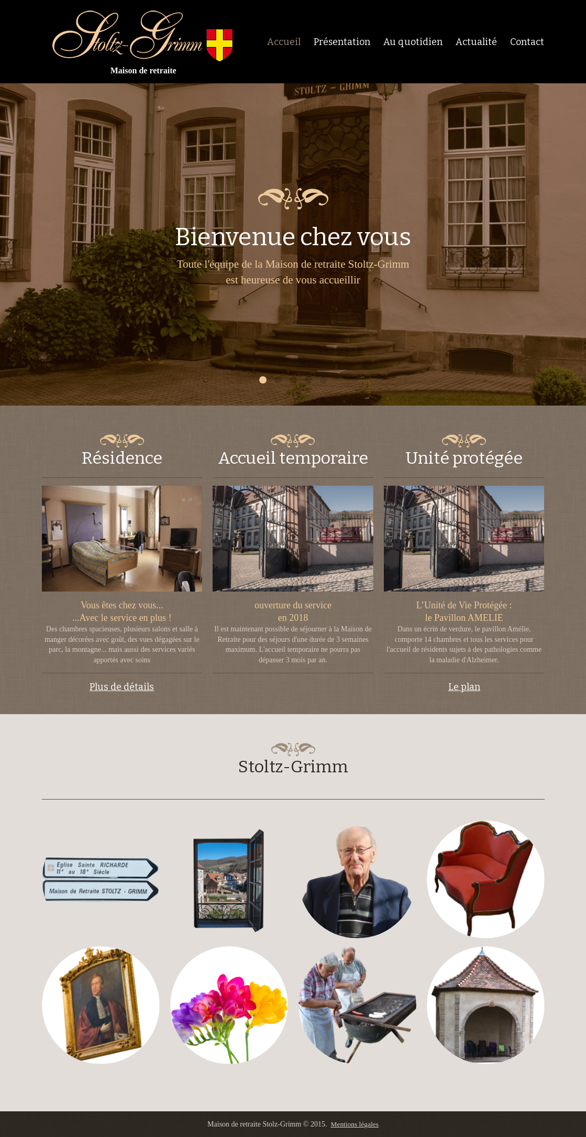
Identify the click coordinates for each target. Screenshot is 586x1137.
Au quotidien (413, 42)
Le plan (464, 687)
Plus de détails (121, 687)
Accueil (284, 42)
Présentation (342, 42)
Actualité (476, 42)
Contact (527, 42)
